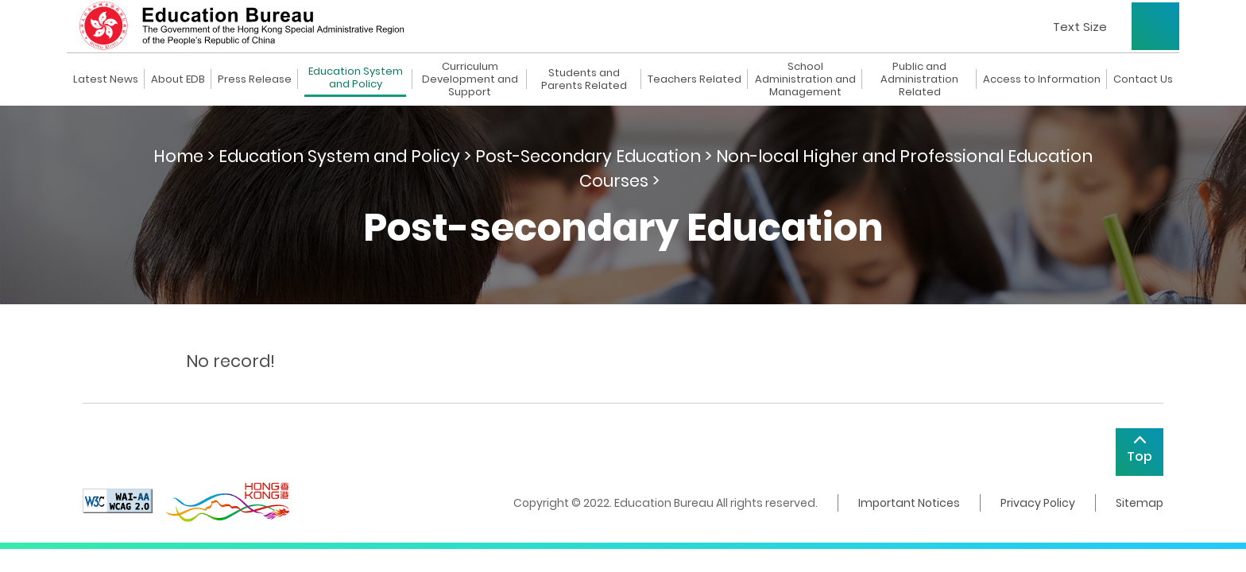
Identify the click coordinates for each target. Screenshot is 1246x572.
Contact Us (1143, 79)
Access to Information (1042, 79)
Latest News (105, 79)
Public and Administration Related (919, 79)
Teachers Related (694, 79)
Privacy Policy (1037, 503)
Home (178, 156)
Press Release (255, 79)
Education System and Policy (355, 78)
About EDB (178, 79)
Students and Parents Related (584, 79)
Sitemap (1139, 503)
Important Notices (909, 503)
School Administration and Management (805, 79)
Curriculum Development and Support (470, 79)
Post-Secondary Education (588, 156)
